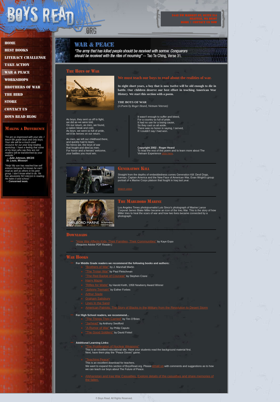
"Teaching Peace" (97, 359)
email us (158, 366)
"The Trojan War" (97, 271)
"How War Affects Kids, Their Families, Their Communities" (116, 241)
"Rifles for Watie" (97, 285)
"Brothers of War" (97, 267)
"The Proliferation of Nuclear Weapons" (112, 346)
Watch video (125, 188)
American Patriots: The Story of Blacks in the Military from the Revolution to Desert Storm (146, 307)
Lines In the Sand (97, 303)
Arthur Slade (94, 294)
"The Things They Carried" (103, 319)
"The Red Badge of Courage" (105, 276)
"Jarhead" (92, 323)
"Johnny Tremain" (97, 289)
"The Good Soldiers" (99, 332)
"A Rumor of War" (97, 328)
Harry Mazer (94, 280)
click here (167, 153)
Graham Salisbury (97, 298)
